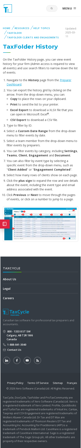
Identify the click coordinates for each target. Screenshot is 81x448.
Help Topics (41, 28)
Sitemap (58, 383)
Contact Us (14, 350)
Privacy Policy (15, 383)
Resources (22, 28)
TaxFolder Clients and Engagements (33, 37)
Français (72, 383)
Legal (7, 289)
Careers (8, 298)
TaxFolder (14, 32)
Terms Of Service (38, 383)
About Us (9, 279)
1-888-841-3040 (16, 344)
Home (7, 28)
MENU (69, 8)
